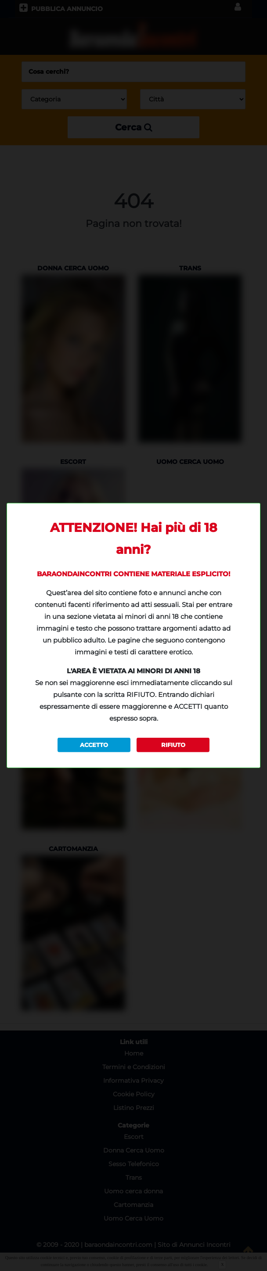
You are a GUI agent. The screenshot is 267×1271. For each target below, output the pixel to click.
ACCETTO (94, 744)
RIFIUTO (173, 744)
